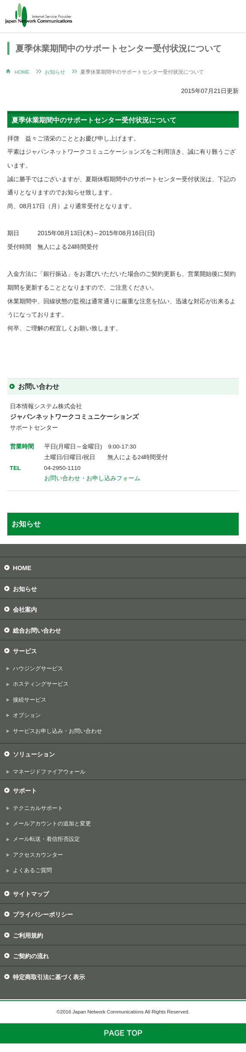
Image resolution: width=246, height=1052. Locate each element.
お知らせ (55, 72)
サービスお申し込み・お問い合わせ (57, 731)
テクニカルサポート (38, 808)
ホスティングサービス (41, 684)
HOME (22, 72)
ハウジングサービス (38, 668)
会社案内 (25, 609)
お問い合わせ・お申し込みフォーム (92, 478)
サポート (25, 790)
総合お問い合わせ (37, 630)
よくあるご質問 (32, 870)
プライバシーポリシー (43, 914)
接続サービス (29, 699)
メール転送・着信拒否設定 (46, 839)
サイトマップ (31, 894)
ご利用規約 (28, 935)
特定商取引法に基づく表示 (49, 977)
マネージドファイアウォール (49, 771)
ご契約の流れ (31, 956)
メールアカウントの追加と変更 (52, 823)
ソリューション (34, 754)
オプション (27, 715)
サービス (25, 651)
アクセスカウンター (38, 855)
